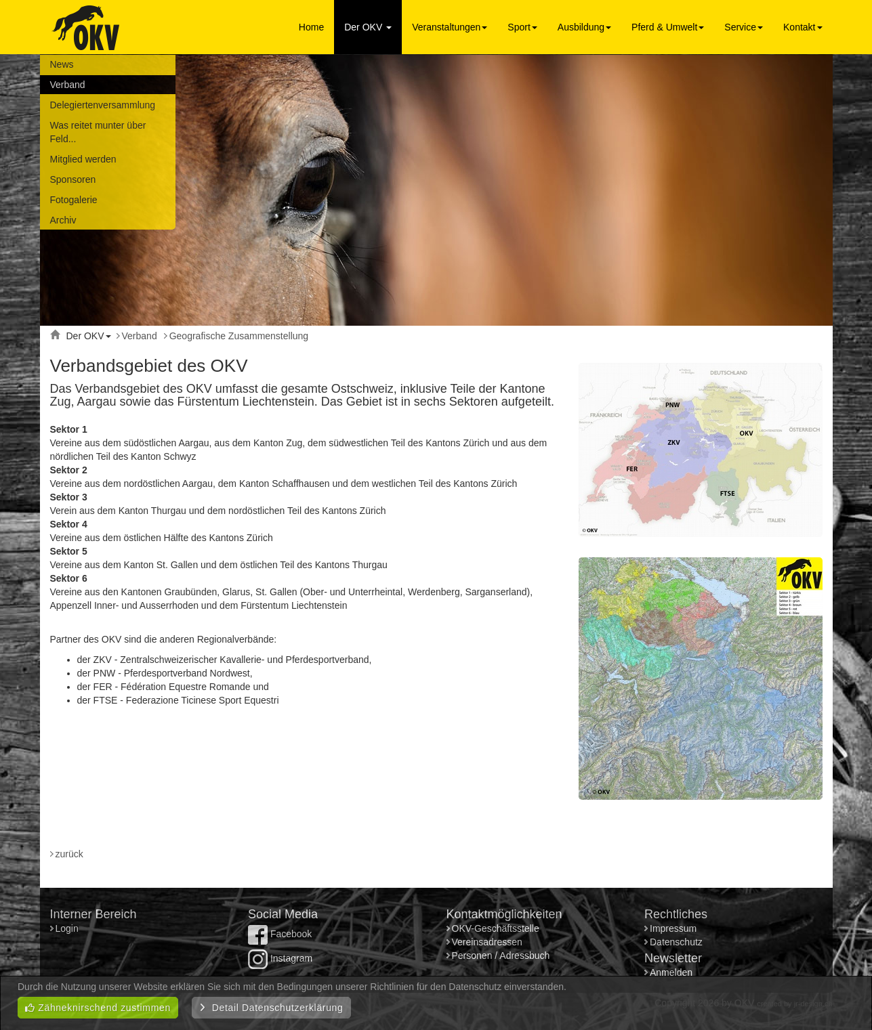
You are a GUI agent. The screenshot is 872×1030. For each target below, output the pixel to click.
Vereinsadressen (487, 942)
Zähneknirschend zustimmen (98, 1007)
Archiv (63, 220)
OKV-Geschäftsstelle (495, 928)
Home (311, 27)
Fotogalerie (74, 199)
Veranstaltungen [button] (449, 27)
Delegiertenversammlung (103, 105)
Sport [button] (522, 27)
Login (68, 928)
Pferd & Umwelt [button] (667, 27)
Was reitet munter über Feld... (98, 132)
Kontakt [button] (802, 27)
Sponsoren (73, 179)
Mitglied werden (83, 159)
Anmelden (671, 972)
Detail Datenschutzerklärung (271, 1007)
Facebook (280, 933)
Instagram (280, 958)
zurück (69, 854)
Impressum (673, 928)
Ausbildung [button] (584, 27)
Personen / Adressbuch (501, 955)
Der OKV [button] (368, 27)
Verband (67, 84)
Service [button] (743, 27)
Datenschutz (676, 942)
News (62, 64)
